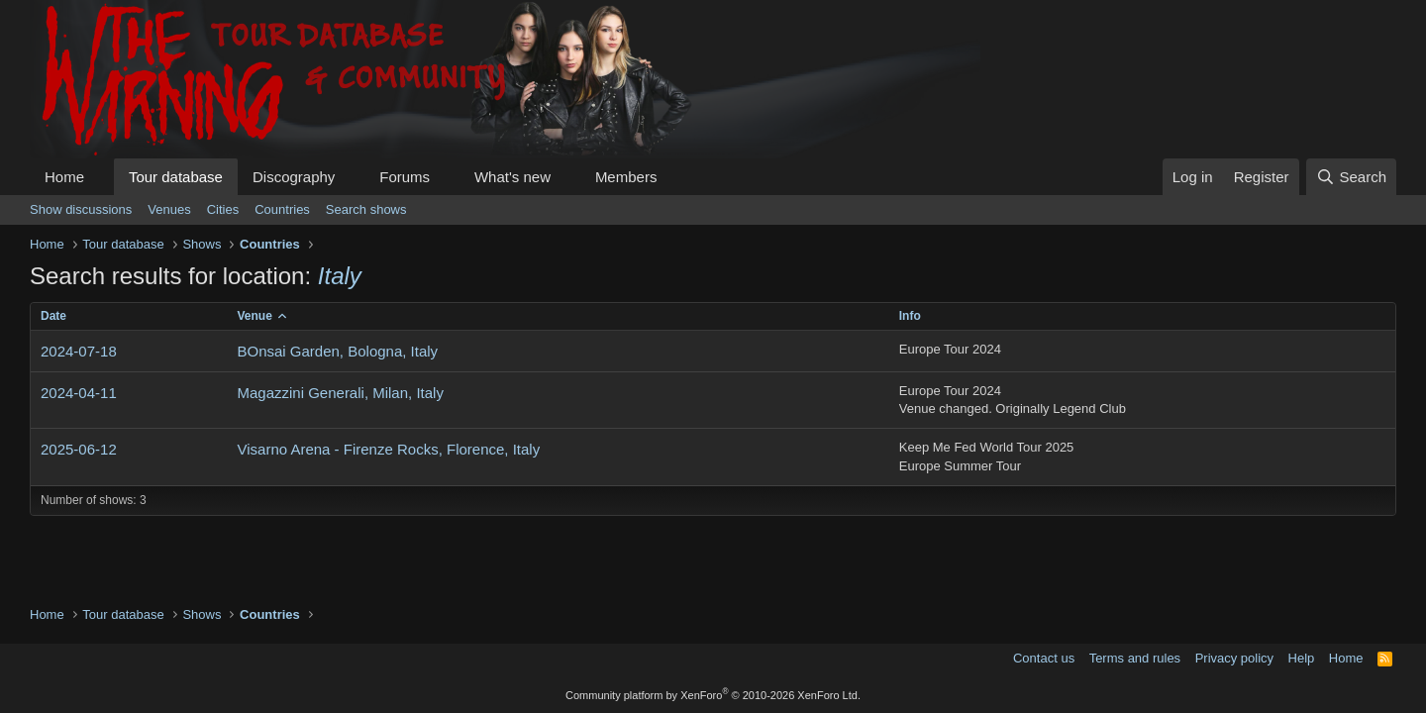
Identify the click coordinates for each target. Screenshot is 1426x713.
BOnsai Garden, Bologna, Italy (337, 351)
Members (626, 176)
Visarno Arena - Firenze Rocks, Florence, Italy (388, 449)
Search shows (366, 209)
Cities (223, 209)
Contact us (1043, 658)
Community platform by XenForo (713, 695)
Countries (282, 209)
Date (53, 316)
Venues (169, 209)
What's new (512, 176)
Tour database (176, 176)
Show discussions (81, 209)
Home (64, 176)
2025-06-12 (79, 449)
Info (910, 316)
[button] (100, 176)
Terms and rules (1134, 658)
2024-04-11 (79, 392)
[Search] (1351, 176)
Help (1301, 658)
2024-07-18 (79, 351)
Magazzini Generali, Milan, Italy (340, 392)
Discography (294, 176)
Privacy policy (1234, 658)
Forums (404, 176)
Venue (254, 316)
